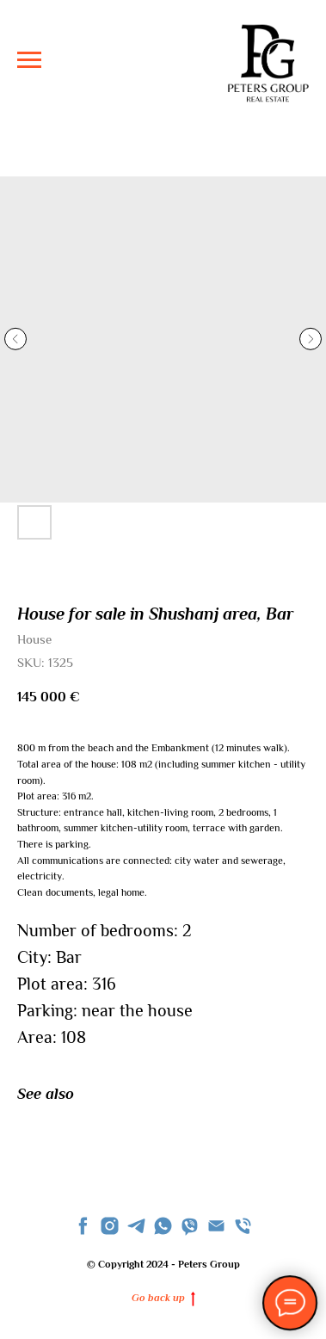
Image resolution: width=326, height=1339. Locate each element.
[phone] (243, 1226)
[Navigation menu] (29, 60)
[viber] (189, 1226)
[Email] (216, 1226)
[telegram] (136, 1226)
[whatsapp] (163, 1226)
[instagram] (109, 1226)
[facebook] (83, 1226)
